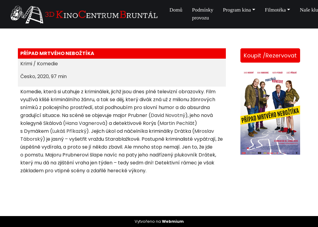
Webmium (173, 221)
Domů (175, 10)
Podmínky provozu (202, 14)
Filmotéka (275, 10)
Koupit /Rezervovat (270, 55)
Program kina (237, 10)
